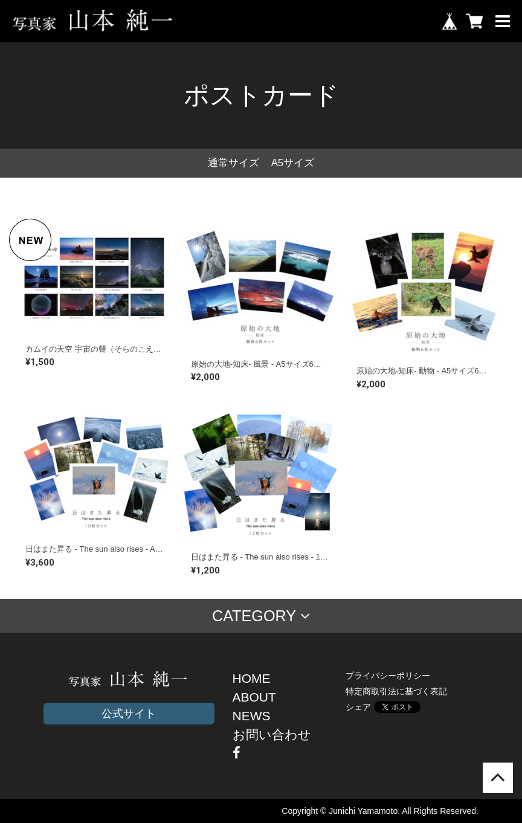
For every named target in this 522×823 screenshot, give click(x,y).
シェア (358, 707)
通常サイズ (233, 163)
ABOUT (254, 697)
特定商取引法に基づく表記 (396, 691)
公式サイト (129, 714)
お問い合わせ (272, 734)
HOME (252, 678)
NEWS (252, 716)
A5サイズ (293, 163)
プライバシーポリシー (388, 675)
